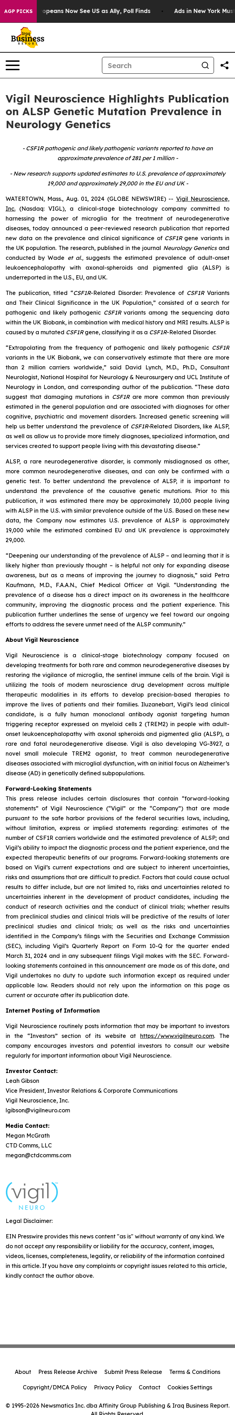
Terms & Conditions (194, 1371)
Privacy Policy (113, 1387)
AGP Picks (18, 11)
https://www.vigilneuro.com (177, 1035)
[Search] (149, 65)
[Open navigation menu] (13, 65)
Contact (149, 1387)
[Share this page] (224, 65)
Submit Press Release (133, 1371)
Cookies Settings (189, 1387)
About (23, 1371)
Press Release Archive (67, 1371)
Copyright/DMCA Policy (55, 1387)
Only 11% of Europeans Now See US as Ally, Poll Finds (79, 11)
